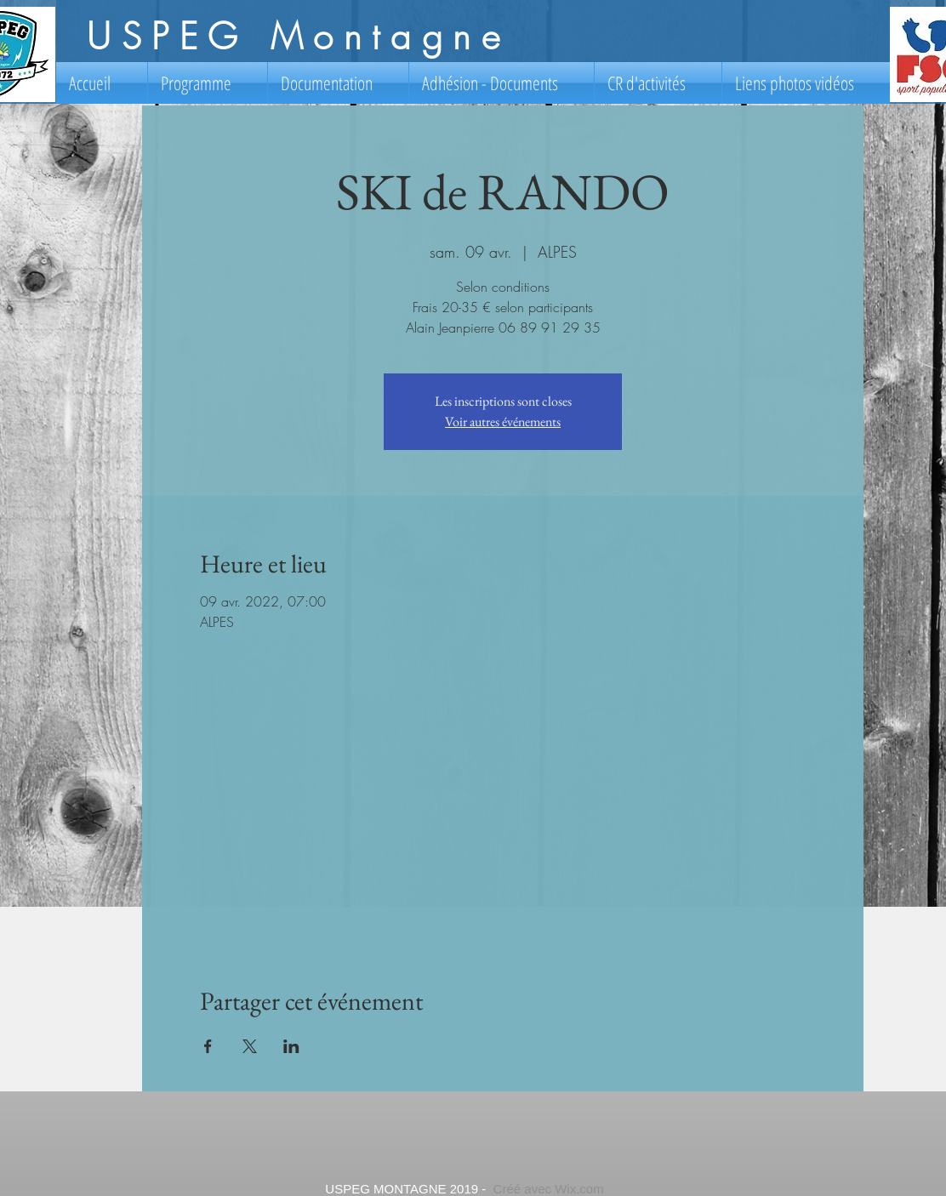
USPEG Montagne (298, 36)
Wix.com (579, 1189)
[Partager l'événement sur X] (250, 1046)
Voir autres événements (503, 421)
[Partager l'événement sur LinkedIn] (291, 1046)
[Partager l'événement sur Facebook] (208, 1046)
